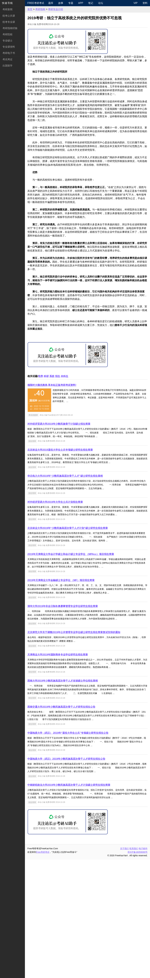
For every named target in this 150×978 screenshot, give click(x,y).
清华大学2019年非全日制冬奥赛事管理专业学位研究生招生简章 (62, 724)
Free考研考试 (35, 3)
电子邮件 (143, 967)
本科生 (64, 494)
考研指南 (40, 9)
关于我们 (124, 967)
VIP (135, 3)
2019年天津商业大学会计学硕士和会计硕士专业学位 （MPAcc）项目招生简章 (70, 672)
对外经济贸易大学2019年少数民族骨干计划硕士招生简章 (58, 542)
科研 (46, 494)
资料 (145, 3)
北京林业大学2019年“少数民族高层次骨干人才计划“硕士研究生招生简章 (67, 646)
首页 (29, 9)
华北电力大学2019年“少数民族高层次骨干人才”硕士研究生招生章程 (65, 594)
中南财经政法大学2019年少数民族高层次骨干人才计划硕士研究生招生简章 (68, 903)
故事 (60, 3)
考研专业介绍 (55, 9)
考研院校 (7, 34)
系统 (51, 494)
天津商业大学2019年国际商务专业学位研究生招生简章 (57, 773)
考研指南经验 (9, 28)
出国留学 (7, 65)
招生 (57, 494)
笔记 (90, 3)
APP (80, 3)
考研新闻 (7, 9)
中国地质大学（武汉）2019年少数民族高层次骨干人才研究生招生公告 (66, 877)
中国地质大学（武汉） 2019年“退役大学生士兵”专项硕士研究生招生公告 (67, 851)
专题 (70, 3)
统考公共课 (8, 15)
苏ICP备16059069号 (138, 970)
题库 (50, 3)
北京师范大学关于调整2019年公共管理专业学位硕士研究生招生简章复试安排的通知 (73, 750)
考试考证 (7, 59)
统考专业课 (8, 22)
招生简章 (32, 559)
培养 (40, 494)
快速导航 (7, 3)
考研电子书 (8, 53)
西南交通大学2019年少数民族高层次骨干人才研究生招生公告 (61, 825)
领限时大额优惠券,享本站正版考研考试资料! (51, 503)
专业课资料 (8, 46)
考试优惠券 (33, 533)
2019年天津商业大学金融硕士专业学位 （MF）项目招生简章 (61, 698)
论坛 (100, 3)
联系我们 (133, 967)
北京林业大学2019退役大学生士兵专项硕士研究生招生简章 (60, 568)
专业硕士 (7, 40)
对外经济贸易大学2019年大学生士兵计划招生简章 (55, 620)
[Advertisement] (87, 78)
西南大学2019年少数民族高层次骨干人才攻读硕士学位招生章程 (62, 799)
